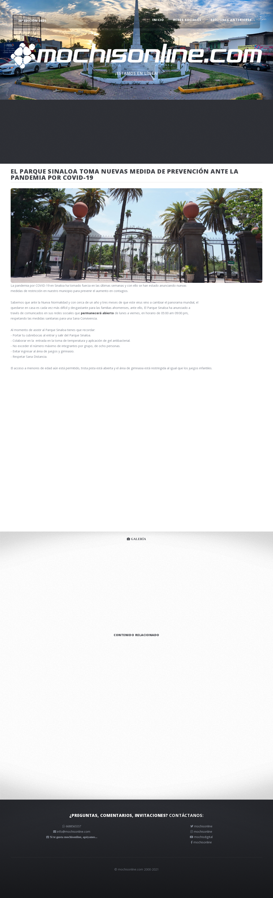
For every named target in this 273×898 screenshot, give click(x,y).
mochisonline (203, 826)
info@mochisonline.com (73, 831)
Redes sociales (187, 20)
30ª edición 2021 (32, 21)
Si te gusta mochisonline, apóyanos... (73, 836)
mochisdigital (203, 837)
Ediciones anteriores (231, 20)
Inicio (158, 20)
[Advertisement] (136, 132)
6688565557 (73, 826)
